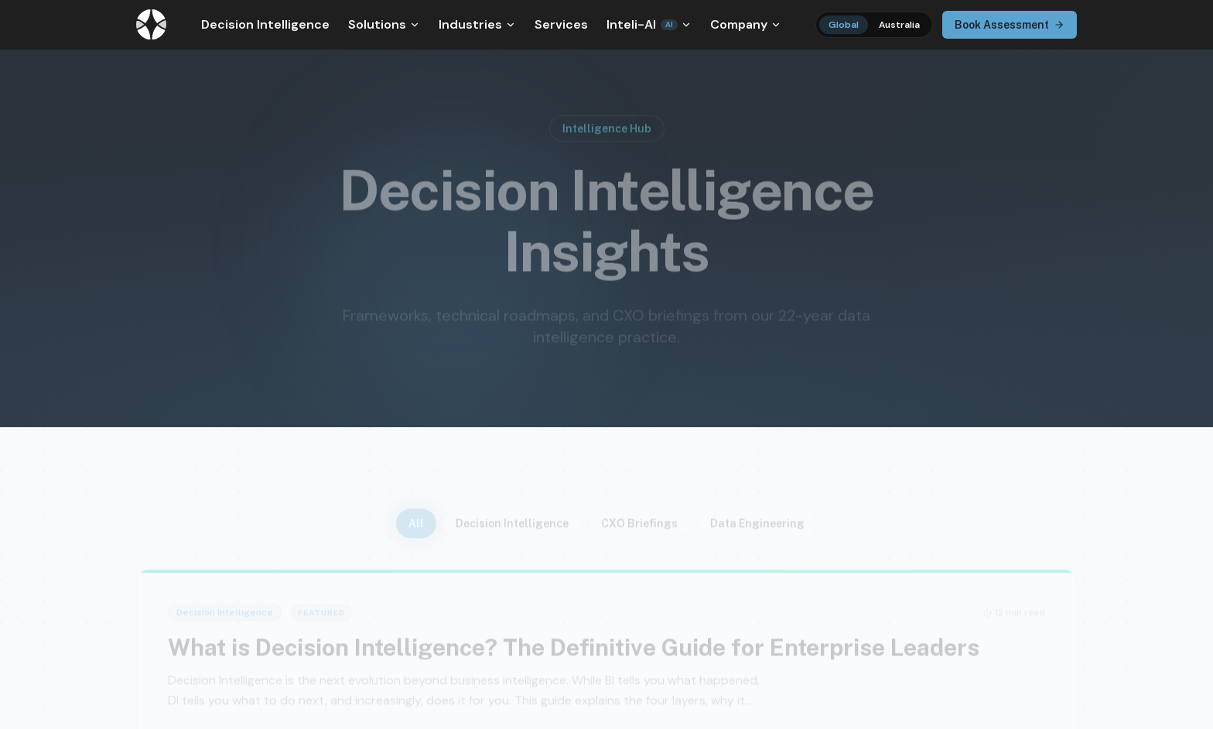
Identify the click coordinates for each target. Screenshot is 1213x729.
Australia (899, 25)
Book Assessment (1009, 25)
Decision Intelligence (265, 24)
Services (561, 24)
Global (844, 25)
